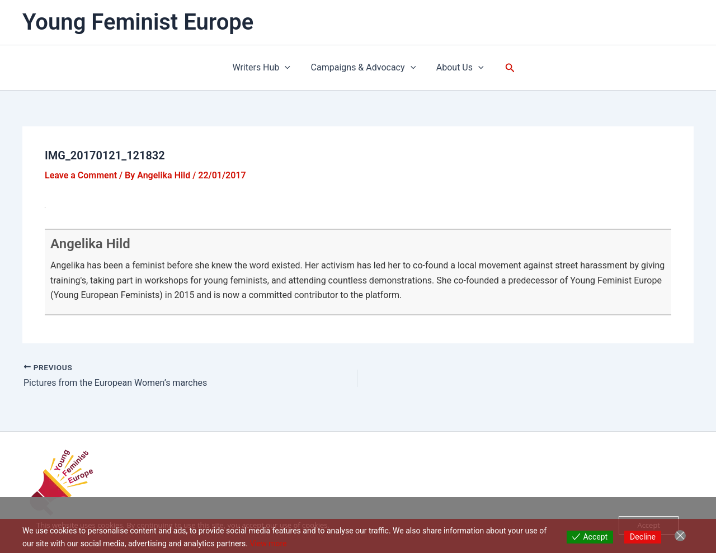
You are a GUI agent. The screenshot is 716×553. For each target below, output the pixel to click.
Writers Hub (264, 67)
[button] (506, 68)
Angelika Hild (90, 244)
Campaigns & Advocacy (363, 67)
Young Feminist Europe (137, 22)
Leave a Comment (81, 175)
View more (267, 543)
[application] (287, 67)
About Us (457, 67)
